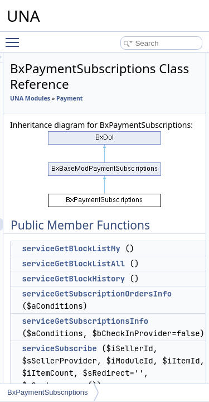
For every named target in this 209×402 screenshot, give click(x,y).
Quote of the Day (65, 359)
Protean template (65, 347)
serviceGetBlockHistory (136, 303)
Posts (48, 323)
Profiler (50, 335)
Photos (50, 286)
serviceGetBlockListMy (134, 273)
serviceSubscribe (122, 373)
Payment (86, 110)
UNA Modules (93, 98)
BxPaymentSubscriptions (47, 392)
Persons (52, 273)
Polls (47, 310)
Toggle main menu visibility (15, 37)
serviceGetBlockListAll (136, 288)
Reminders (56, 372)
